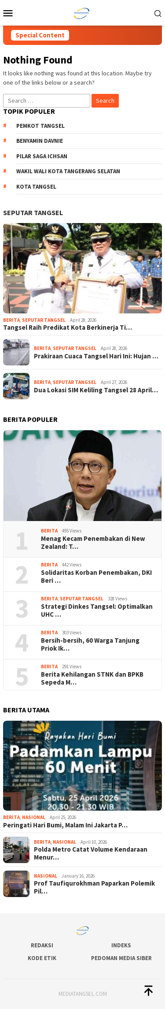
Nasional (33, 817)
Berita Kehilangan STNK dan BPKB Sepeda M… (92, 678)
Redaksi (42, 945)
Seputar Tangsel (33, 212)
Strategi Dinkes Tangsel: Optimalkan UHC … (97, 610)
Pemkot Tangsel (40, 126)
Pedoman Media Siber (121, 958)
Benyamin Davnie (39, 141)
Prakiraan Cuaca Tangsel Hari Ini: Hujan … (96, 356)
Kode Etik (42, 958)
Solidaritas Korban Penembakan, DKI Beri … (96, 577)
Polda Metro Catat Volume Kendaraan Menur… (90, 853)
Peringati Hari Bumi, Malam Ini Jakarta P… (65, 825)
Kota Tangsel (36, 186)
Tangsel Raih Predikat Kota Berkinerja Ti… (67, 327)
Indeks (121, 945)
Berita (11, 320)
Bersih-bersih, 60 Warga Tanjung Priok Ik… (90, 644)
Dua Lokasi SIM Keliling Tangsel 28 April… (96, 390)
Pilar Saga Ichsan (41, 156)
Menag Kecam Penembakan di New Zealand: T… (93, 543)
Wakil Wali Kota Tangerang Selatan (68, 171)
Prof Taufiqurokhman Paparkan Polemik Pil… (94, 887)
